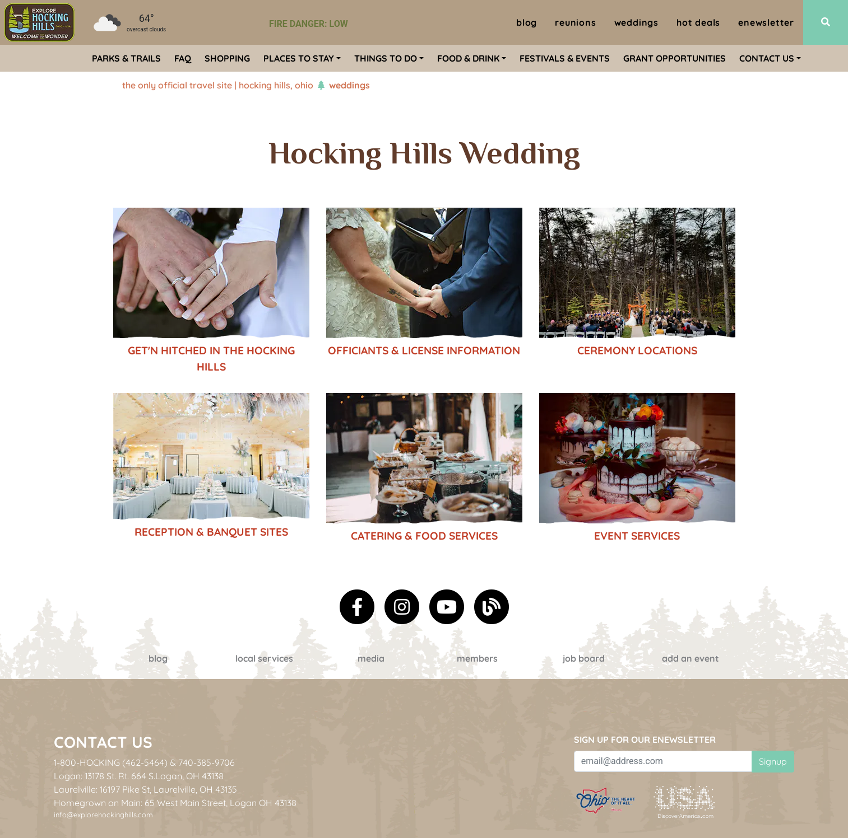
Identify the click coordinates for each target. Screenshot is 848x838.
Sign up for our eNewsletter (645, 739)
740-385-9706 (206, 762)
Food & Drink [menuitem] (468, 58)
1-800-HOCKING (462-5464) (111, 762)
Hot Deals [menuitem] (698, 22)
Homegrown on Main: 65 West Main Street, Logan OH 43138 (175, 802)
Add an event (690, 658)
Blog (158, 658)
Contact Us (103, 742)
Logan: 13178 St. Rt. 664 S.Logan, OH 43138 (139, 775)
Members (477, 658)
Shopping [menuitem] (227, 58)
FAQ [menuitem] (182, 58)
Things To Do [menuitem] (385, 58)
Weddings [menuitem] (636, 22)
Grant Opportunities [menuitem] (674, 58)
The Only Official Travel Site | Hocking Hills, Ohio (217, 85)
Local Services (264, 658)
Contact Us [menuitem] (766, 58)
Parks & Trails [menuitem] (126, 58)
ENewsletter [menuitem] (766, 22)
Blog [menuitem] (526, 22)
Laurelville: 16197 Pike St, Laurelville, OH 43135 (145, 789)
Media (371, 658)
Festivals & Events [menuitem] (565, 58)
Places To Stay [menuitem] (298, 58)
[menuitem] (39, 22)
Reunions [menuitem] (575, 22)
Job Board (584, 658)
